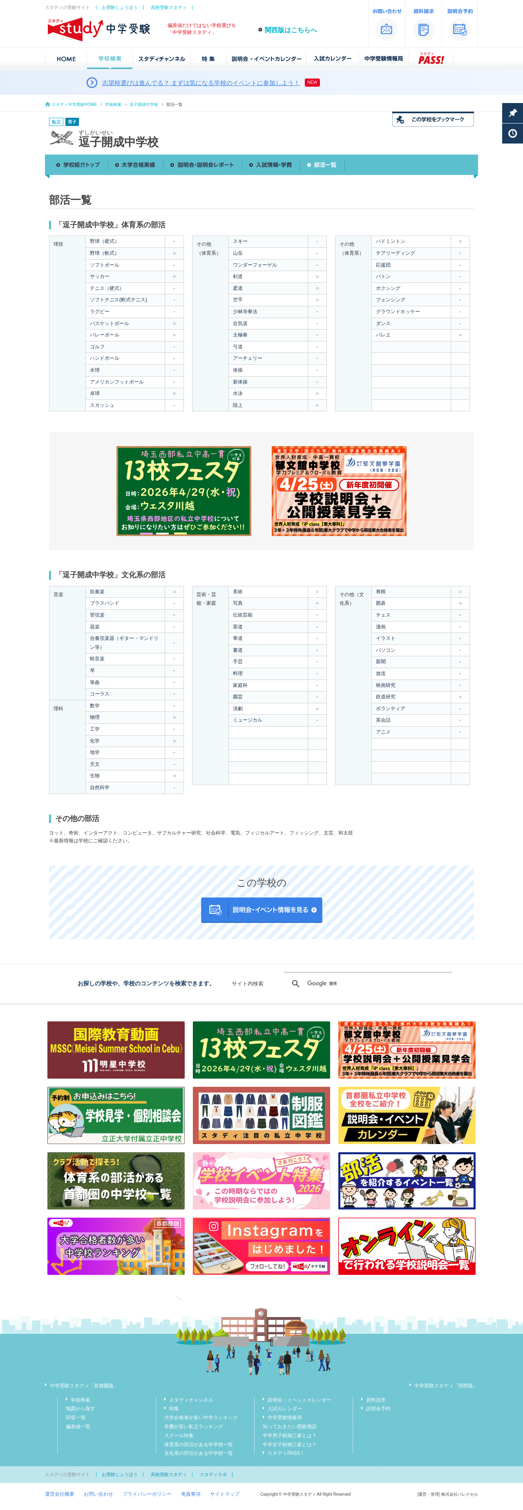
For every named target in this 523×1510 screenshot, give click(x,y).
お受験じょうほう (120, 7)
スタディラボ (213, 1474)
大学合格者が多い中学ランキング (201, 1417)
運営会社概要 (59, 1494)
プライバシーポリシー (147, 1494)
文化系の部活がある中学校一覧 (198, 1453)
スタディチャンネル (191, 1400)
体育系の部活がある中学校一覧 (198, 1444)
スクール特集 (179, 1435)
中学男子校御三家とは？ (290, 1435)
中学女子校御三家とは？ (290, 1444)
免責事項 (191, 1494)
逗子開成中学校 (144, 104)
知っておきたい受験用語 (290, 1426)
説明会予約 (378, 1408)
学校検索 (113, 104)
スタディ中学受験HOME (74, 104)
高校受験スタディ (169, 7)
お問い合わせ (98, 1494)
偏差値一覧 (78, 1426)
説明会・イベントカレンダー (299, 1400)
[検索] (366, 984)
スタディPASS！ (286, 1453)
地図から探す (80, 1408)
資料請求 (376, 1400)
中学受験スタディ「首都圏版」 (84, 1386)
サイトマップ (224, 1494)
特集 (174, 1408)
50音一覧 (76, 1417)
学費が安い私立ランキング (193, 1426)
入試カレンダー (285, 1408)
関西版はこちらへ (291, 30)
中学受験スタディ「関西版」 (446, 1386)
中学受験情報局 (285, 1417)
